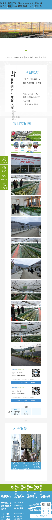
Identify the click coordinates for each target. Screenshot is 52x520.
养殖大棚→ (34, 57)
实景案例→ (24, 57)
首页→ (17, 57)
